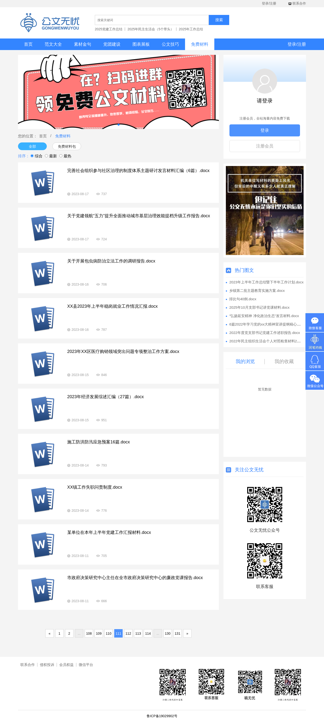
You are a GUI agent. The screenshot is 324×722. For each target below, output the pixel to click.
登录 (264, 130)
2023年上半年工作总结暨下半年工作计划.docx (266, 282)
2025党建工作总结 (108, 29)
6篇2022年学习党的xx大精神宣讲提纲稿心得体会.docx (272, 324)
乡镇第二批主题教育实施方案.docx (257, 290)
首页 (28, 44)
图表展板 (141, 44)
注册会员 (264, 146)
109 (99, 633)
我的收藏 (284, 361)
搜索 (219, 20)
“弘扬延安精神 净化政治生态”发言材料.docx (264, 316)
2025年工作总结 (191, 29)
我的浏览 (245, 361)
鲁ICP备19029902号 (162, 716)
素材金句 (82, 44)
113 (138, 633)
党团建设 (111, 44)
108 (89, 633)
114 (148, 633)
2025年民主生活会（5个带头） (150, 29)
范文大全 (53, 44)
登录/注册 (269, 3)
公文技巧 (170, 44)
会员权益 (66, 665)
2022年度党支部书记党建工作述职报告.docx (264, 333)
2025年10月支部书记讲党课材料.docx (259, 307)
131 (177, 633)
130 (167, 633)
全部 (32, 146)
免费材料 (199, 44)
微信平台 (86, 665)
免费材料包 (67, 146)
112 (128, 633)
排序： (24, 156)
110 (108, 633)
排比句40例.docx (242, 299)
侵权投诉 (47, 665)
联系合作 (27, 665)
